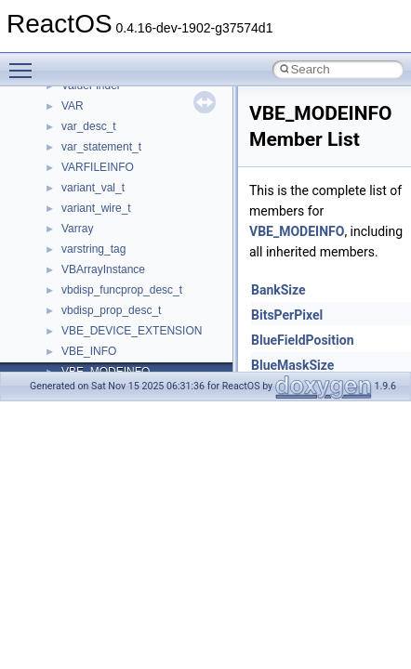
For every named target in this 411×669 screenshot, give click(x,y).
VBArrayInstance (103, 269)
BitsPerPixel (287, 315)
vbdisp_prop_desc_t (111, 310)
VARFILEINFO (97, 167)
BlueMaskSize (292, 365)
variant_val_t (93, 187)
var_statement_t (101, 146)
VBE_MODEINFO (296, 231)
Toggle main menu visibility (25, 62)
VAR (72, 105)
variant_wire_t (96, 208)
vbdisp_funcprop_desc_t (121, 289)
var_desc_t (88, 126)
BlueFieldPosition (302, 340)
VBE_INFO (88, 351)
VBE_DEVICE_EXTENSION (131, 330)
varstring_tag (93, 249)
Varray (77, 228)
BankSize (278, 289)
